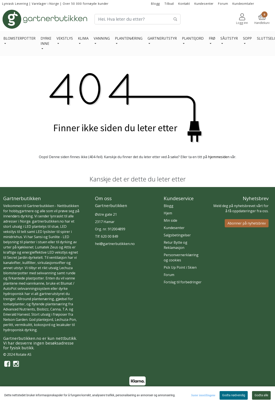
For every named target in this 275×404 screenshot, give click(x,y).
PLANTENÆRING (128, 38)
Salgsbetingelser (177, 235)
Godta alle (261, 395)
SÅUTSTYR (229, 38)
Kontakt (184, 4)
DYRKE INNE (46, 41)
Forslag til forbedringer (183, 282)
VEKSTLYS (65, 38)
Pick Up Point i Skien (180, 267)
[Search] (137, 19)
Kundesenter (204, 4)
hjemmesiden (218, 156)
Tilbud (169, 4)
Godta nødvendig (233, 395)
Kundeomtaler (243, 4)
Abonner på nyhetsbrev (247, 223)
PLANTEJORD (193, 38)
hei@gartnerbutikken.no (115, 243)
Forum (223, 4)
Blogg (155, 4)
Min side (170, 220)
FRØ (212, 38)
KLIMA (83, 38)
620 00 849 (109, 236)
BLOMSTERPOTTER (19, 38)
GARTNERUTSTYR (162, 38)
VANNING (102, 38)
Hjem (168, 213)
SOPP (247, 38)
